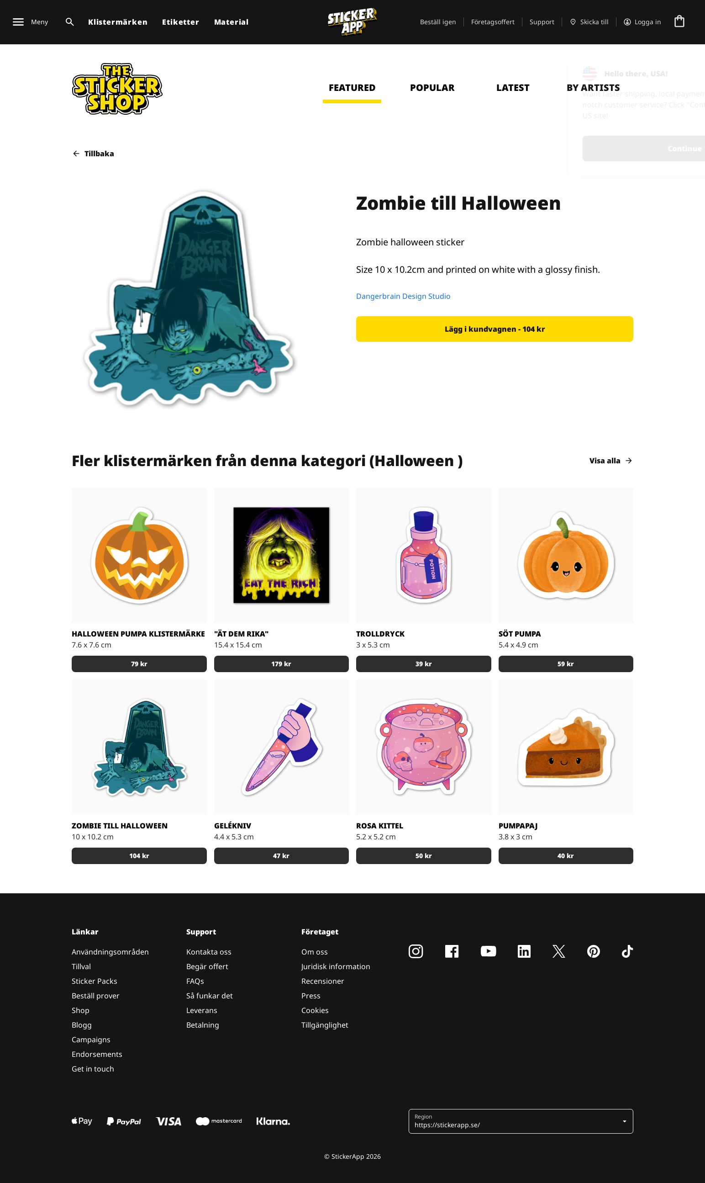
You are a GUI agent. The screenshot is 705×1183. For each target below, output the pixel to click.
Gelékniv (232, 826)
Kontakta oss (208, 952)
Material (231, 22)
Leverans (201, 1010)
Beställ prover (96, 996)
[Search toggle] (68, 21)
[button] (494, 329)
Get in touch (93, 1069)
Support (542, 21)
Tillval (81, 966)
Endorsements (97, 1054)
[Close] (677, 70)
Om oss (314, 952)
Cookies (315, 1010)
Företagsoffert (493, 21)
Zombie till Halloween (120, 826)
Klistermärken (117, 22)
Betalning (202, 1025)
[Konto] (642, 22)
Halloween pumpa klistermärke (138, 634)
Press (311, 996)
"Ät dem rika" (241, 634)
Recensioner (322, 981)
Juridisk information (335, 966)
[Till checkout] (679, 22)
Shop (80, 1010)
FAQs (195, 981)
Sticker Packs (94, 981)
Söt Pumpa (520, 634)
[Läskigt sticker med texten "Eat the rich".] (281, 555)
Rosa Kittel (379, 826)
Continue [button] (579, 148)
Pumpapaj (518, 826)
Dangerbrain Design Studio (403, 296)
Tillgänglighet (324, 1025)
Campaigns (91, 1039)
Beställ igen (438, 21)
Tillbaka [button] (93, 154)
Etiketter (180, 22)
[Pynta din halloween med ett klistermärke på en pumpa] (139, 555)
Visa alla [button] (611, 461)
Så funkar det (209, 996)
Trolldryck (380, 634)
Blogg (82, 1025)
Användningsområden (110, 952)
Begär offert (207, 966)
